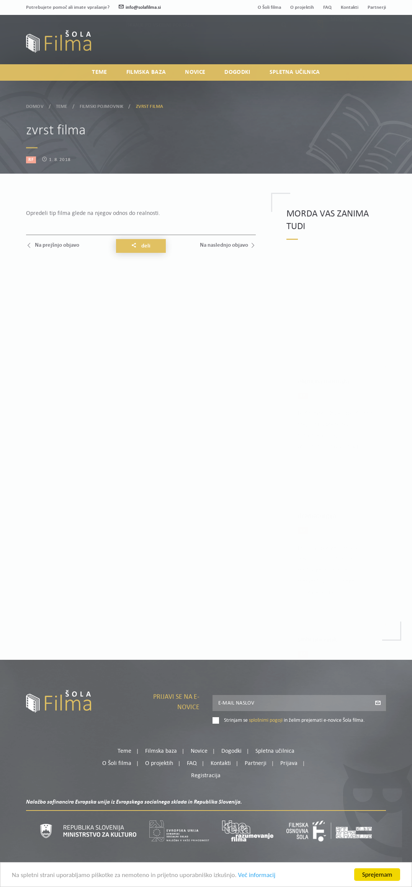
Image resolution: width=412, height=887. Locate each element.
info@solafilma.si (140, 7)
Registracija (373, 46)
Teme (99, 72)
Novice (195, 72)
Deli (140, 246)
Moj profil (346, 36)
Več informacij (257, 876)
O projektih (302, 7)
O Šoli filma (269, 7)
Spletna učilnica (295, 72)
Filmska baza (146, 72)
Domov (35, 105)
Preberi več (327, 428)
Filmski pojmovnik (101, 105)
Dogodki (237, 72)
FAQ (327, 7)
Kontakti (349, 7)
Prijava (338, 46)
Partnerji (377, 7)
